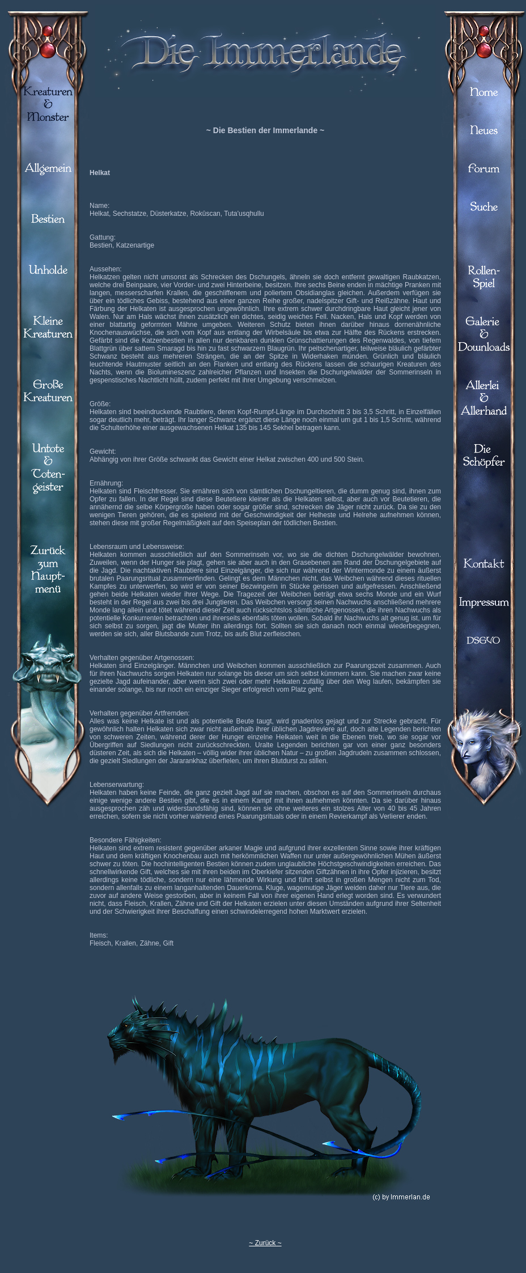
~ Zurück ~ (265, 1243)
